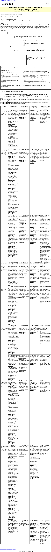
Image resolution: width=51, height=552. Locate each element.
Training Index (9, 0)
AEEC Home (3, 0)
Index (14, 0)
